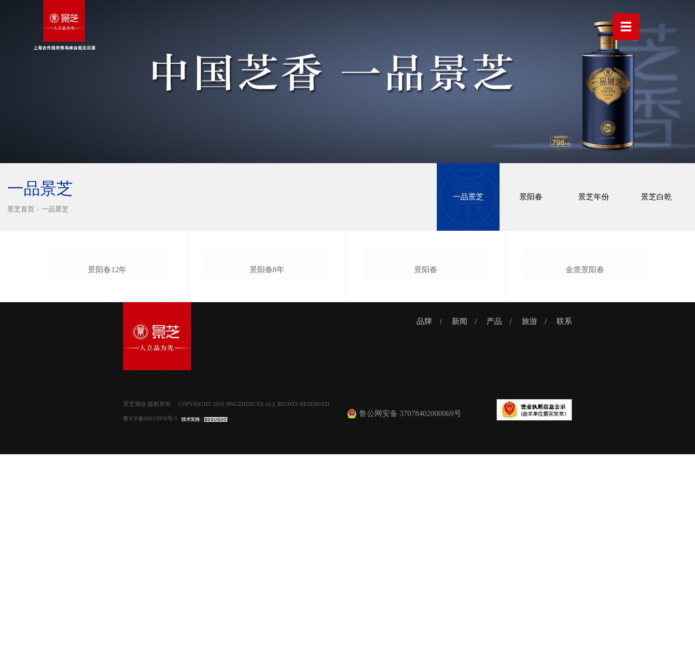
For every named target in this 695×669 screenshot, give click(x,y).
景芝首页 (20, 209)
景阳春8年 (267, 483)
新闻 (459, 536)
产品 (494, 536)
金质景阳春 (585, 483)
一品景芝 (55, 209)
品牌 (424, 536)
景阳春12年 (107, 484)
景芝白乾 (656, 197)
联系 (564, 536)
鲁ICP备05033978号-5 (150, 633)
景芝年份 (593, 197)
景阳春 (530, 197)
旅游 (529, 536)
